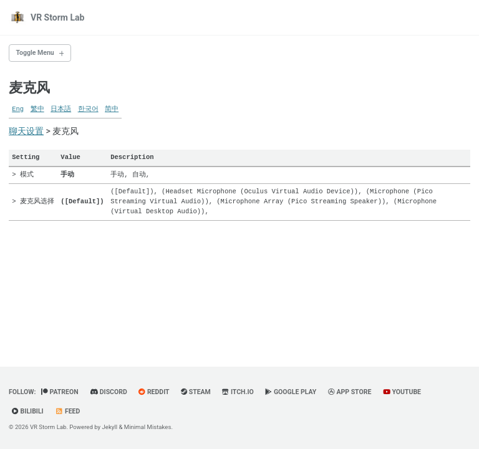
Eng (18, 109)
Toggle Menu (35, 53)
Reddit (153, 392)
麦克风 (29, 87)
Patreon (60, 392)
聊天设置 (26, 131)
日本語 (61, 109)
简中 (112, 109)
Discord (108, 392)
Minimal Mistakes (148, 426)
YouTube (402, 392)
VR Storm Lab (57, 17)
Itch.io (238, 392)
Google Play (290, 392)
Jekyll (110, 426)
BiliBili (28, 411)
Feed (67, 411)
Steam (196, 392)
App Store (350, 392)
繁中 (37, 109)
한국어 (88, 109)
